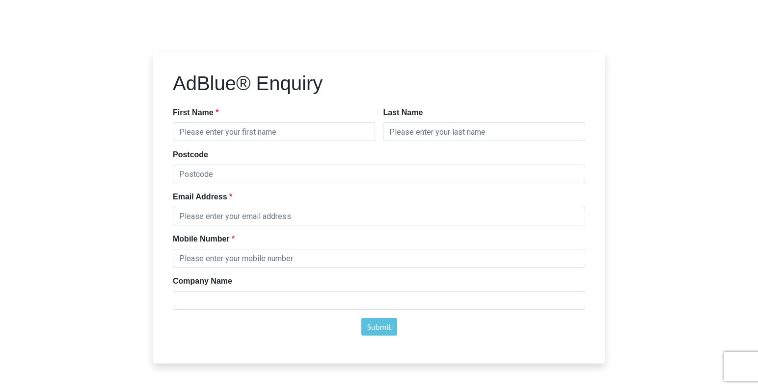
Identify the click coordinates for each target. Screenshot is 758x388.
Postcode (190, 154)
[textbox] (274, 131)
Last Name (403, 112)
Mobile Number (202, 239)
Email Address (201, 197)
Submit (379, 326)
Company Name (202, 281)
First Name (194, 112)
